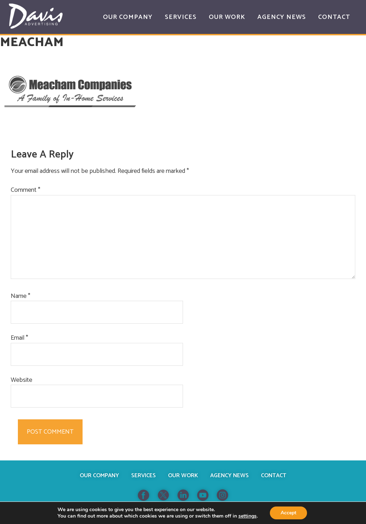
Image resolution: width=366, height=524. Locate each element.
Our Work (183, 475)
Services (143, 475)
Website (21, 380)
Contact (273, 475)
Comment (25, 190)
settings (247, 516)
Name (20, 296)
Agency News (229, 475)
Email (19, 338)
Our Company (99, 475)
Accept (288, 512)
